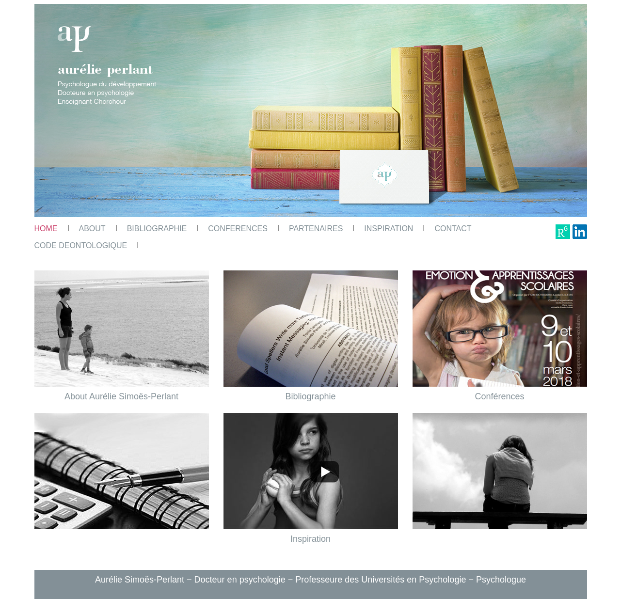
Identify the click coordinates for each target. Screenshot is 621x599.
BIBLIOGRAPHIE (157, 228)
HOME (46, 228)
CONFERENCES (238, 228)
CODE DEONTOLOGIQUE (80, 245)
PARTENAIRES (316, 228)
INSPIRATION (388, 228)
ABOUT (92, 228)
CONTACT (452, 228)
